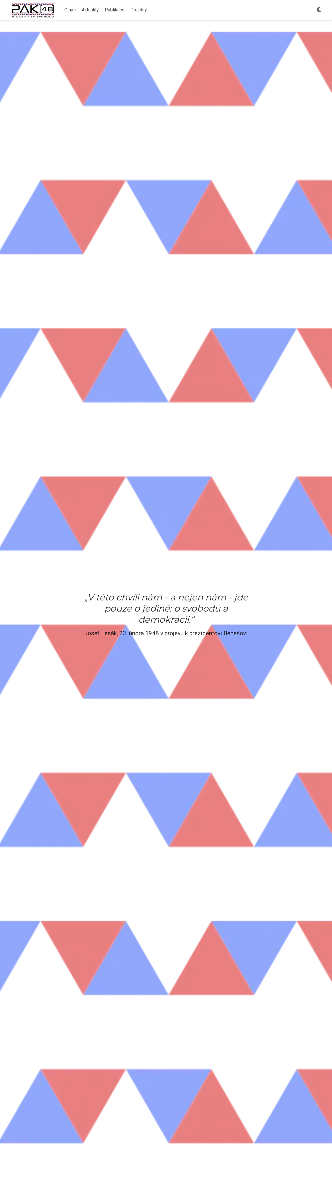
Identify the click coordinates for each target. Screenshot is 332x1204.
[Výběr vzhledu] (319, 10)
